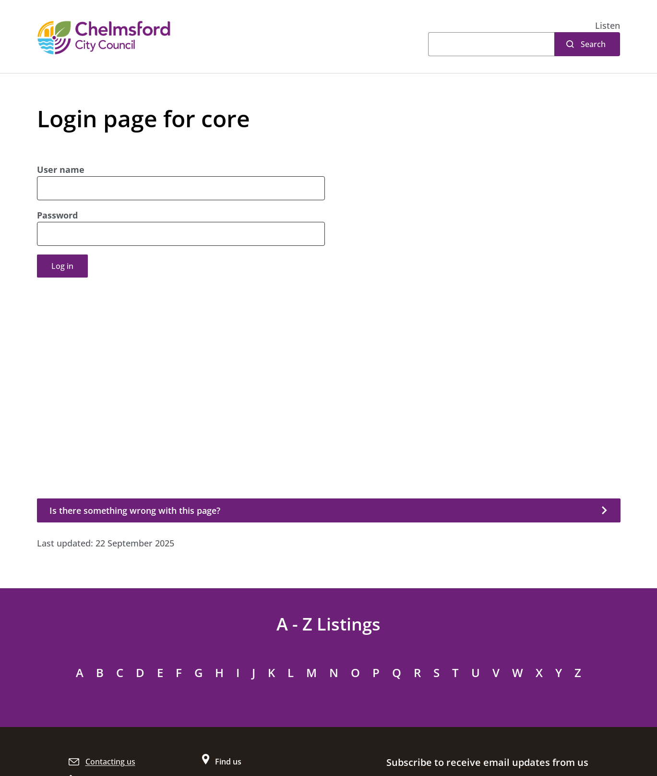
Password (57, 215)
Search (593, 44)
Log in (62, 266)
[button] (607, 25)
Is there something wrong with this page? (134, 510)
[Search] (491, 44)
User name (60, 169)
